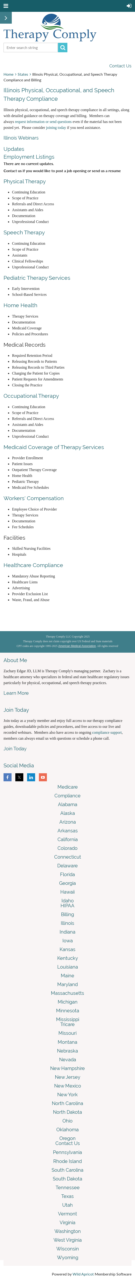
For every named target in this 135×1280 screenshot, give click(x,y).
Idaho (67, 901)
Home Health (20, 305)
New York (67, 1094)
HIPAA (67, 906)
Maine (67, 976)
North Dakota (67, 1112)
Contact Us (120, 65)
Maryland (67, 984)
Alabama (67, 804)
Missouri (67, 1033)
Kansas (67, 949)
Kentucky (67, 958)
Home (8, 74)
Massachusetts (67, 993)
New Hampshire (67, 1068)
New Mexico (67, 1086)
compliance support (107, 732)
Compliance (67, 796)
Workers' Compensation (34, 498)
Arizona (67, 822)
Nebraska (67, 1051)
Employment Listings (29, 157)
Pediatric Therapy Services (37, 278)
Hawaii (67, 892)
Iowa (67, 941)
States (23, 74)
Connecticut (67, 857)
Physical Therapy (25, 181)
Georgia (67, 883)
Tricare (67, 1024)
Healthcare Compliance (33, 565)
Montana (67, 1042)
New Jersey (67, 1077)
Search (62, 47)
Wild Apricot (83, 1274)
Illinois (67, 923)
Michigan (68, 1002)
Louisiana (67, 967)
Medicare (67, 787)
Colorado (67, 848)
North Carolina (67, 1103)
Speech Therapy (24, 232)
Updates (14, 149)
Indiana (67, 932)
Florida (67, 874)
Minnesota (67, 1011)
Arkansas (67, 831)
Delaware (67, 866)
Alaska (67, 813)
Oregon (67, 1138)
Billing (67, 914)
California (67, 839)
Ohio (67, 1121)
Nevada (67, 1059)
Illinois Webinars (21, 138)
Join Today (15, 748)
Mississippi (67, 1019)
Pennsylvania (67, 1152)
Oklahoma (67, 1129)
